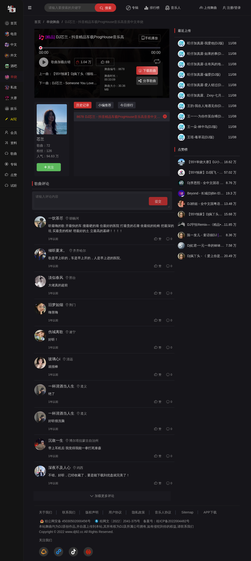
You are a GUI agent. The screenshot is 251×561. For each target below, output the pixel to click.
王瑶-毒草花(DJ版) (200, 137)
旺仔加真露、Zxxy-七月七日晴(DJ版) (206, 95)
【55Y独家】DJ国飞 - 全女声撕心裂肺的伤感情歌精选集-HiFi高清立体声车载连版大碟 (206, 172)
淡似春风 (55, 278)
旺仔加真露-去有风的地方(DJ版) (206, 64)
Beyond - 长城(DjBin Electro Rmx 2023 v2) (206, 193)
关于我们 (45, 512)
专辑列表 (11, 166)
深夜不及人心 (59, 468)
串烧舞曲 (11, 78)
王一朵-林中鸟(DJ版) (202, 127)
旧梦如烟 (55, 305)
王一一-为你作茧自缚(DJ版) (206, 116)
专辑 (132, 8)
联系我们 (68, 512)
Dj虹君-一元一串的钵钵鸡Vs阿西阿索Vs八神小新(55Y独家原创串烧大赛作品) (206, 245)
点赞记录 (11, 176)
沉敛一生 (55, 440)
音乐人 (173, 8)
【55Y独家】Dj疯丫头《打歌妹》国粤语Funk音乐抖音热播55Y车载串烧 (206, 214)
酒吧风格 (11, 67)
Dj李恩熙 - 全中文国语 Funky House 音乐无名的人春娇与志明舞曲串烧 (206, 183)
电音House (11, 35)
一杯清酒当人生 (61, 386)
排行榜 (152, 8)
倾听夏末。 (57, 250)
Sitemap (187, 512)
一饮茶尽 (55, 218)
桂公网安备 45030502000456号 (68, 521)
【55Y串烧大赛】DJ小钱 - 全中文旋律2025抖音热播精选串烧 (206, 162)
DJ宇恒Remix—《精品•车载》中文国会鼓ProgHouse (206, 224)
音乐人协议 (163, 512)
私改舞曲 (11, 89)
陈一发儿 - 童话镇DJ (206, 235)
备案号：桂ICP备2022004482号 (166, 521)
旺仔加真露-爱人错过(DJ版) (206, 85)
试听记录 (11, 187)
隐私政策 (138, 512)
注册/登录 (231, 8)
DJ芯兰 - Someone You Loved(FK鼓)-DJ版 (82, 83)
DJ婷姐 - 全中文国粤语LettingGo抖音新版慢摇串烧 (206, 204)
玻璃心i (54, 359)
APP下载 (210, 512)
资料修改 (11, 144)
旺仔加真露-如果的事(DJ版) (206, 53)
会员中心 (11, 134)
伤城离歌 (55, 332)
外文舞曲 (11, 57)
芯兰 (40, 139)
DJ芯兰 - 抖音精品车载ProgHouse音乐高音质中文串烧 (117, 117)
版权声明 (91, 512)
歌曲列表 (11, 155)
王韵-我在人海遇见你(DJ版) (206, 106)
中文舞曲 (11, 46)
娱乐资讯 (11, 110)
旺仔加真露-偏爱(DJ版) (203, 74)
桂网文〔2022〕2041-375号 (120, 521)
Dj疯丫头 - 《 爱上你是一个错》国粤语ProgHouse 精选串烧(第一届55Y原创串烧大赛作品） (206, 256)
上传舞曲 (208, 8)
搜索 (105, 8)
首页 (11, 23)
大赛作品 (11, 99)
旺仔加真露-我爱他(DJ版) (205, 43)
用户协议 (115, 512)
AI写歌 (11, 121)
